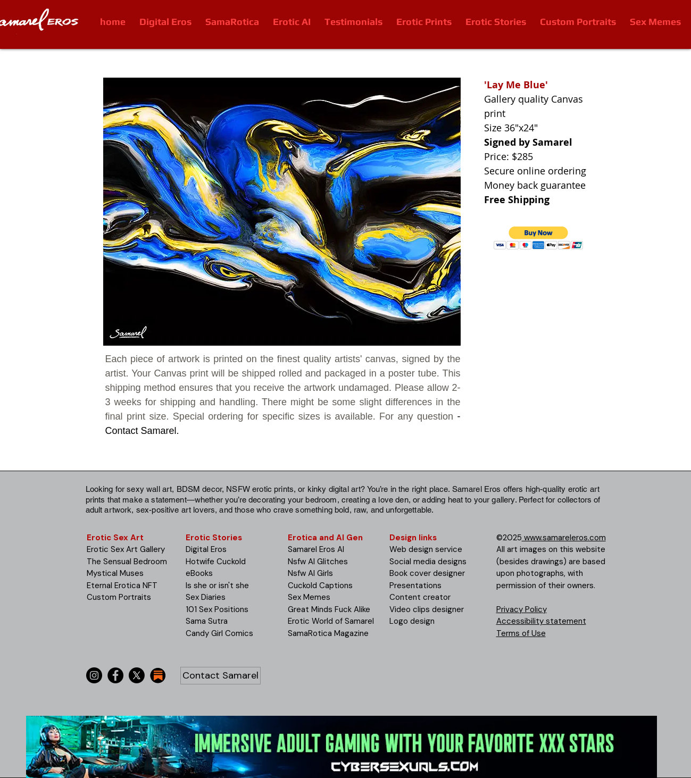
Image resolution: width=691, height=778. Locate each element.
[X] (137, 675)
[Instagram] (94, 675)
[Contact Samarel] (220, 675)
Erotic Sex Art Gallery (126, 549)
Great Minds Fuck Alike (329, 609)
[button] (538, 237)
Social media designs (428, 561)
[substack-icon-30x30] (158, 675)
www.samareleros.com (564, 537)
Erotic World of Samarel (331, 621)
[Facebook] (115, 675)
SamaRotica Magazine (328, 633)
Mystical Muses (115, 573)
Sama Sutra (207, 621)
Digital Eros (206, 549)
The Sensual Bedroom (127, 561)
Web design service (425, 549)
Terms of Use (521, 633)
